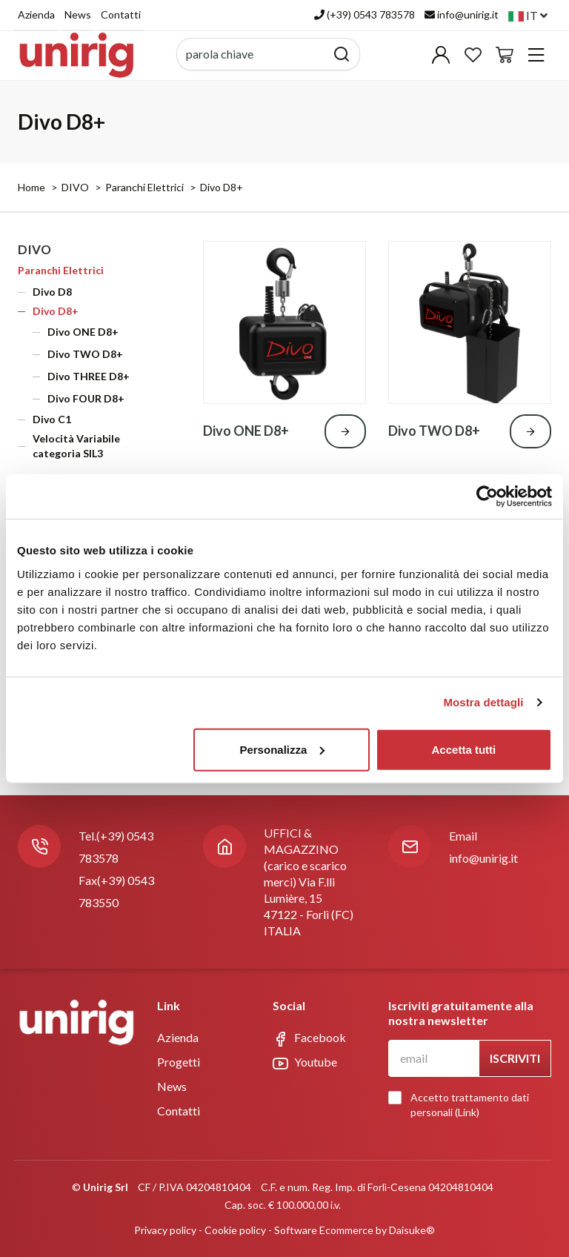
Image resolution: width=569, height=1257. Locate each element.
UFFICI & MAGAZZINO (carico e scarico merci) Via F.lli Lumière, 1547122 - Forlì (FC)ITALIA (308, 882)
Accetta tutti (464, 749)
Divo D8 (52, 291)
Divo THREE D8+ (88, 376)
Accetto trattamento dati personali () (462, 1104)
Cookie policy (235, 1230)
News (77, 14)
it (528, 15)
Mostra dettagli (483, 702)
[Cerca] (342, 54)
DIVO (75, 187)
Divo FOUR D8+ (85, 398)
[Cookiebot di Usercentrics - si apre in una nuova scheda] (487, 496)
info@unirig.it (483, 858)
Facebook (309, 1038)
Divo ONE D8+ (83, 331)
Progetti (178, 1062)
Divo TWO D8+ (85, 354)
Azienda (36, 14)
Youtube (305, 1063)
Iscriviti (515, 1058)
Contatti (121, 14)
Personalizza (282, 749)
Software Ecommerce (323, 1230)
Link (467, 1112)
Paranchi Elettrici (144, 187)
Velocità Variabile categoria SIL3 (76, 446)
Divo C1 (52, 419)
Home (31, 187)
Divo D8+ (221, 187)
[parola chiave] (251, 54)
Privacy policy (165, 1230)
